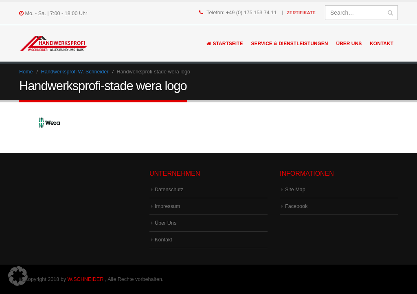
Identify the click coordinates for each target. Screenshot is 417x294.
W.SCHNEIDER (86, 279)
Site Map (295, 189)
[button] (18, 276)
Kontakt (381, 43)
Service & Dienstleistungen (289, 43)
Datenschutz (169, 189)
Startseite (224, 43)
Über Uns (349, 43)
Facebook (296, 206)
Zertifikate (301, 12)
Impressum (167, 206)
